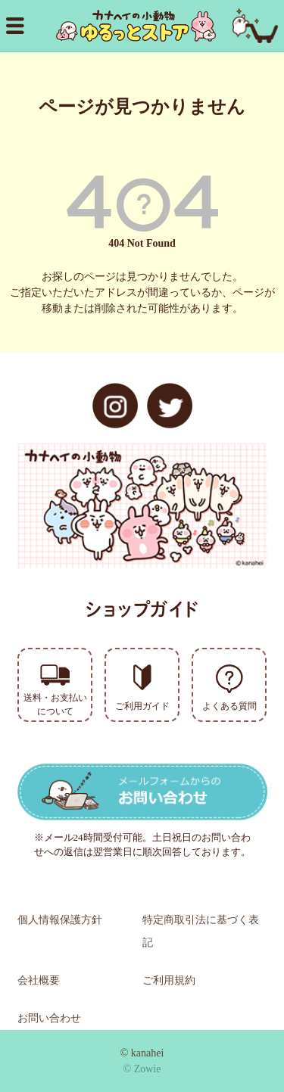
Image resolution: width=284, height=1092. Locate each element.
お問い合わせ (49, 1018)
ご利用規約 (168, 980)
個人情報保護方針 (59, 920)
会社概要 (38, 980)
